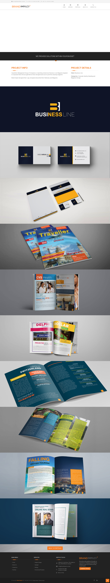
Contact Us (93, 7)
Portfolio (77, 7)
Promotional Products (39, 569)
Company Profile (85, 568)
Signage (36, 564)
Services (70, 7)
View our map (61, 572)
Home (64, 7)
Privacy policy (35, 580)
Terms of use (41, 580)
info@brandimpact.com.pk (18, 1)
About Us (85, 7)
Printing (36, 567)
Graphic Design (38, 562)
